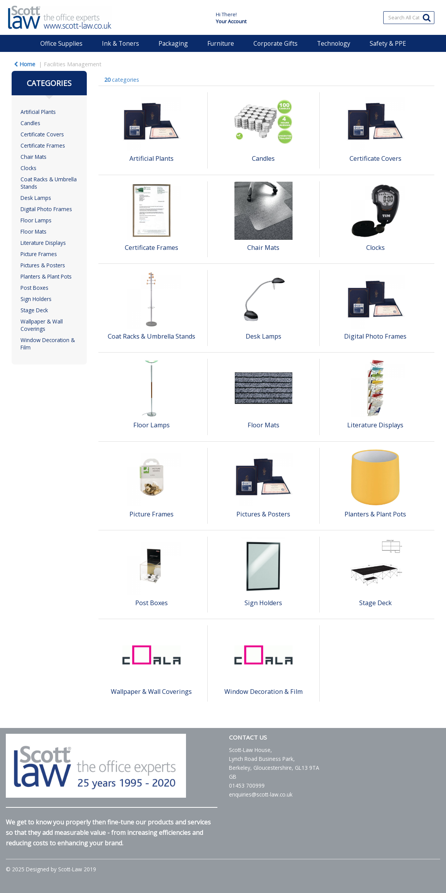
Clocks (28, 168)
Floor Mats (33, 231)
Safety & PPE (388, 43)
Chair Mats (33, 156)
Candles (30, 123)
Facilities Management (73, 64)
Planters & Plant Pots (46, 276)
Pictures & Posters (43, 265)
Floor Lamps (36, 220)
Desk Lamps (36, 197)
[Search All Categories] (408, 17)
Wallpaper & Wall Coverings (42, 325)
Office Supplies (61, 43)
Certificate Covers (42, 134)
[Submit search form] (426, 17)
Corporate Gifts (275, 43)
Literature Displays (43, 242)
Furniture (220, 43)
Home (24, 64)
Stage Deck (34, 310)
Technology (333, 43)
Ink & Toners (120, 43)
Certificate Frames (43, 145)
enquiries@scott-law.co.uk (261, 794)
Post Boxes (34, 287)
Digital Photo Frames (46, 209)
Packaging (173, 43)
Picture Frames (39, 254)
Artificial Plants (38, 111)
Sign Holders (36, 299)
